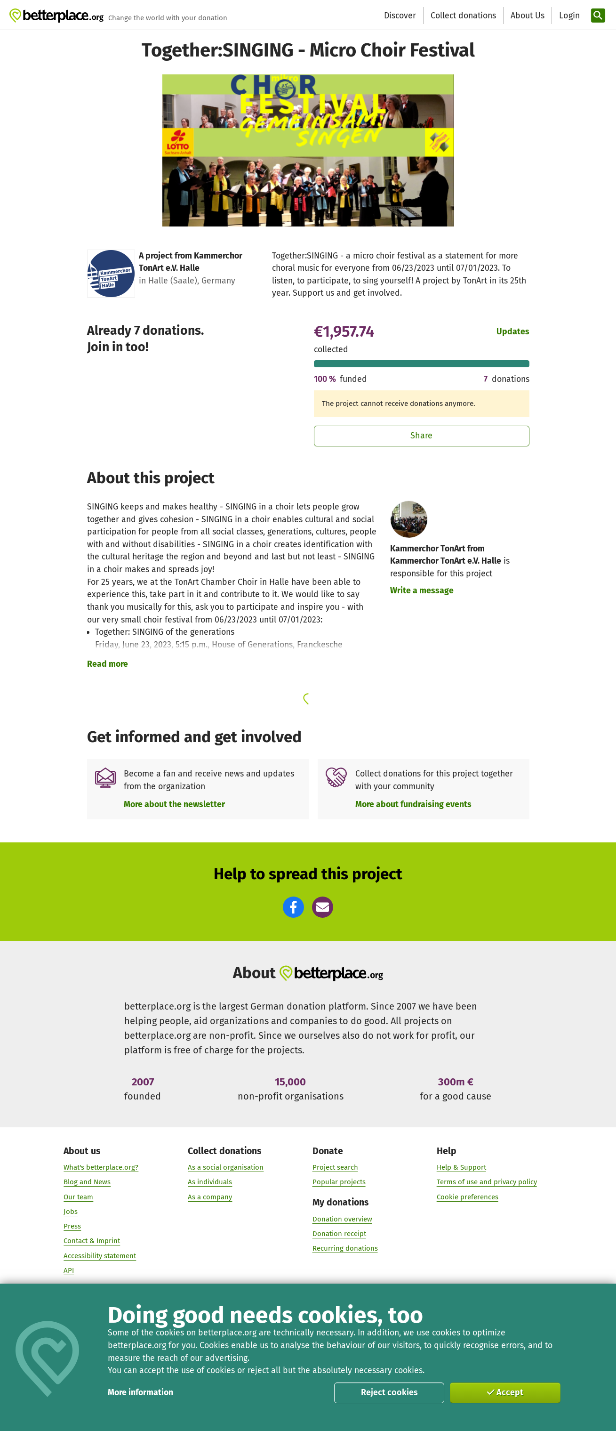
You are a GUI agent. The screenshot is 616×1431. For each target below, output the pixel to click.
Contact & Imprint (92, 1241)
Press (72, 1226)
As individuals (210, 1182)
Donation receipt (339, 1233)
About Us (527, 15)
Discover (400, 15)
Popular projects (338, 1182)
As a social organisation (226, 1167)
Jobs (71, 1211)
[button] (293, 907)
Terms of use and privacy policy (487, 1182)
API (69, 1270)
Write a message (422, 590)
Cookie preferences (467, 1196)
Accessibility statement (100, 1255)
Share (421, 435)
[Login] (568, 15)
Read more (107, 664)
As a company (210, 1196)
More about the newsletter (174, 804)
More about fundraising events (413, 804)
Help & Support (461, 1167)
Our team (78, 1196)
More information (140, 1392)
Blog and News (87, 1182)
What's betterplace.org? (101, 1167)
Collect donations (463, 15)
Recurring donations (344, 1248)
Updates (512, 331)
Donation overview (342, 1218)
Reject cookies (389, 1392)
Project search (335, 1167)
